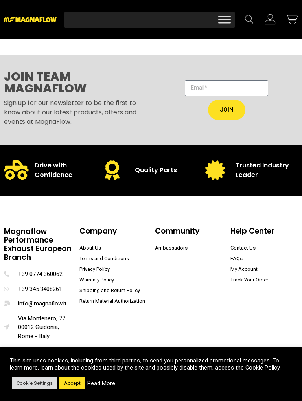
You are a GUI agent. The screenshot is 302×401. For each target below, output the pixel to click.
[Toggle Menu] (224, 19)
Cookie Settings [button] (35, 383)
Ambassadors (171, 248)
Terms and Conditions (104, 258)
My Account (244, 269)
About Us (90, 248)
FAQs (236, 258)
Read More (101, 383)
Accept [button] (72, 383)
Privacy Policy (94, 269)
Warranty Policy (96, 280)
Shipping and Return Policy (109, 290)
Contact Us (243, 248)
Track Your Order (249, 280)
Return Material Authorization (112, 301)
